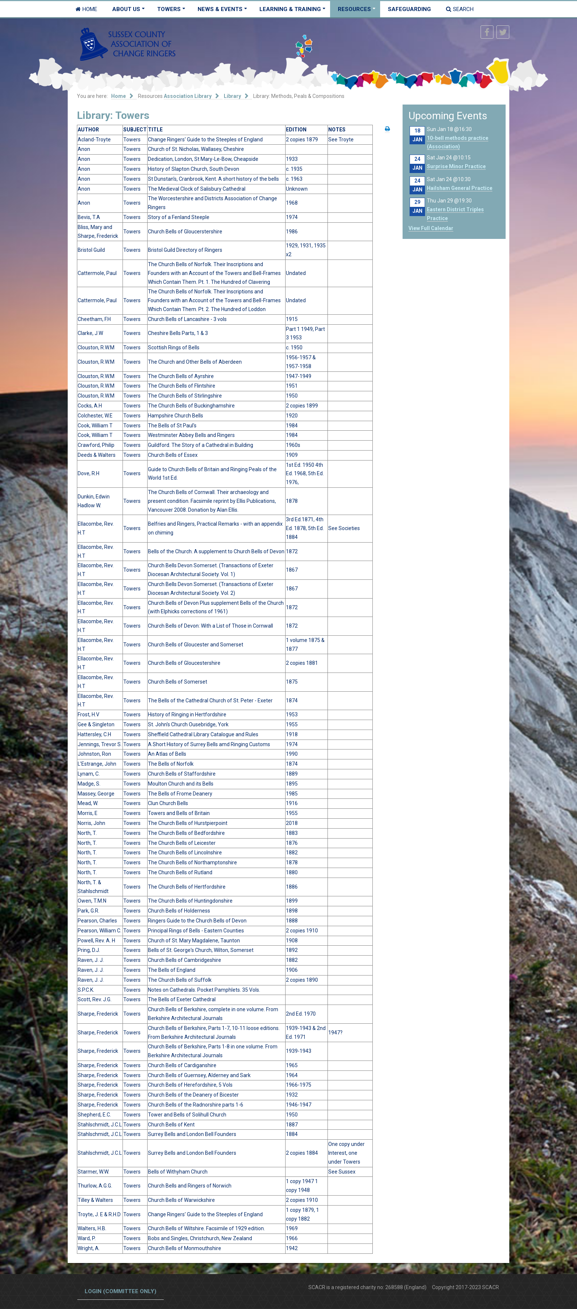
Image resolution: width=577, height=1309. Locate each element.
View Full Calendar (430, 228)
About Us (126, 9)
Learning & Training (290, 9)
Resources (354, 9)
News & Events (220, 9)
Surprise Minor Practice (456, 166)
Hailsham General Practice (459, 188)
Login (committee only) (120, 1291)
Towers (169, 9)
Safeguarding (409, 9)
